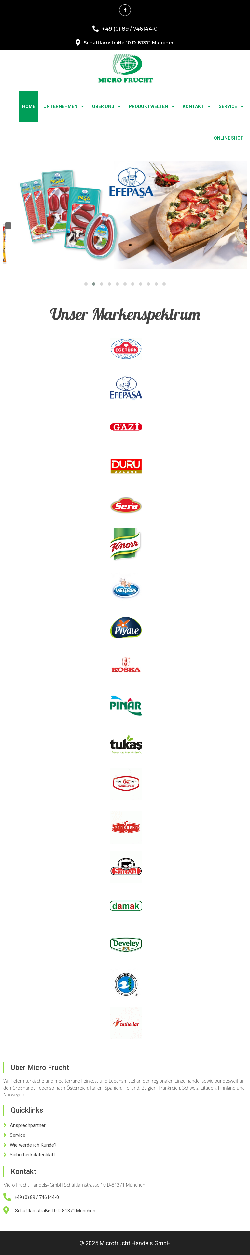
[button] (86, 284)
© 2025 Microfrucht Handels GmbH (125, 1243)
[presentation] (8, 225)
